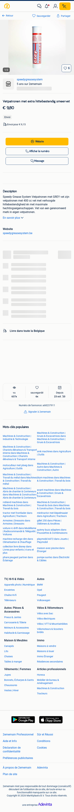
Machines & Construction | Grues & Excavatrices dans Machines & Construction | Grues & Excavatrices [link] (51, 437)
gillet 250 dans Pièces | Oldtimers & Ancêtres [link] (49, 522)
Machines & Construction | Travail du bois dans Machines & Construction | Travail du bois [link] (53, 505)
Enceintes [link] (9, 589)
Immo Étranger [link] (45, 656)
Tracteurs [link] (42, 693)
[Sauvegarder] (66, 68)
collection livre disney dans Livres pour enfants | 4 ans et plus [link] (18, 549)
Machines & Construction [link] (50, 688)
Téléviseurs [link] (10, 600)
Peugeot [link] (41, 595)
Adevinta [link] (42, 767)
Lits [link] (6, 651)
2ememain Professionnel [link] (18, 734)
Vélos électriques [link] (46, 618)
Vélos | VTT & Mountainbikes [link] (52, 623)
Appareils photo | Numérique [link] (19, 584)
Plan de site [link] (10, 774)
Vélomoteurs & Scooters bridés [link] (50, 631)
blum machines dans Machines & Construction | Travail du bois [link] (53, 479)
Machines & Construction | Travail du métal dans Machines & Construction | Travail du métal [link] (20, 479)
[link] (7, 6)
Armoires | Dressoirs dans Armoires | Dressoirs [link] (16, 522)
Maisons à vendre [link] (46, 646)
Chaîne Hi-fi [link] (10, 595)
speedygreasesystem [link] (30, 79)
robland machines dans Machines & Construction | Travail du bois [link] (17, 505)
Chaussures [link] (10, 685)
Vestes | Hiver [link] (11, 690)
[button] (47, 6)
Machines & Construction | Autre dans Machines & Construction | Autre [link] (51, 466)
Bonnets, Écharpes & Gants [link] (19, 680)
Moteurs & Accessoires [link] (16, 627)
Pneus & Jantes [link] (12, 617)
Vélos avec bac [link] (45, 613)
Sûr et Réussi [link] (45, 734)
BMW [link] (40, 584)
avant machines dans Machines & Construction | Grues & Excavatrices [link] (54, 492)
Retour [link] (9, 15)
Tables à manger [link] (13, 661)
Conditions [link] (43, 741)
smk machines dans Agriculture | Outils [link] (54, 453)
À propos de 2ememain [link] (17, 767)
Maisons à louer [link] (45, 651)
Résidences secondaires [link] (50, 661)
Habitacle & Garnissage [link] (16, 632)
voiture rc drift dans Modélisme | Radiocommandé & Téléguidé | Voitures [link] (19, 531)
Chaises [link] (8, 656)
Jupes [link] (7, 674)
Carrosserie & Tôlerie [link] (15, 622)
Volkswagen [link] (43, 600)
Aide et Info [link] (10, 741)
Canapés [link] (9, 646)
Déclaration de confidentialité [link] (12, 749)
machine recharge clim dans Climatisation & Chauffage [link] (18, 540)
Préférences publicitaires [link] (18, 758)
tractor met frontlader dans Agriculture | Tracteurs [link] (17, 514)
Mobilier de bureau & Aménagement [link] (48, 681)
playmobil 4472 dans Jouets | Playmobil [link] (53, 540)
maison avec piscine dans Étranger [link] (51, 550)
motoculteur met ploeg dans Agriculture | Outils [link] (18, 467)
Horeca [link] (41, 674)
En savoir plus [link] (13, 218)
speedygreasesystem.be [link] (17, 233)
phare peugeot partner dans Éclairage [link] (18, 559)
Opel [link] (39, 589)
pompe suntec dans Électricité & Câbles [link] (53, 559)
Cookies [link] (42, 747)
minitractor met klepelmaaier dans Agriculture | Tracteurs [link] (52, 514)
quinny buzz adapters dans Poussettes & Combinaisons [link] (52, 531)
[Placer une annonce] (65, 6)
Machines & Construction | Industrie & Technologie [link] (17, 437)
